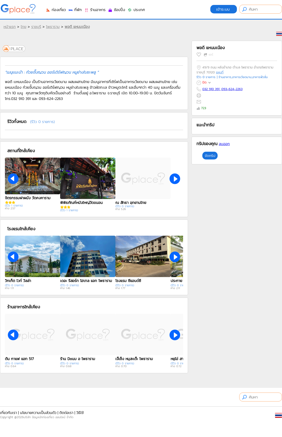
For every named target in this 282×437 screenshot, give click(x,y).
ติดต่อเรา (66, 412)
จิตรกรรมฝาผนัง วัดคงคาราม (28, 198)
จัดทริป (210, 155)
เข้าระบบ (223, 9)
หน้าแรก (10, 26)
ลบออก (224, 144)
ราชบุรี (36, 26)
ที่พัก (75, 9)
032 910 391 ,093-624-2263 (222, 89)
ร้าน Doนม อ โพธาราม (77, 359)
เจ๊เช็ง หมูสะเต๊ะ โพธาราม (134, 359)
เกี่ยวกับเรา (8, 412)
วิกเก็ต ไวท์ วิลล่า (18, 280)
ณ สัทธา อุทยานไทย (130, 202)
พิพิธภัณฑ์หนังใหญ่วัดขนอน (81, 202)
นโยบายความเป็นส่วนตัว (38, 412)
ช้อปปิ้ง (116, 9)
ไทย (23, 26)
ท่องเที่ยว (56, 9)
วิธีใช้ (80, 412)
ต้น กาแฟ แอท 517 (19, 359)
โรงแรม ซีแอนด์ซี (128, 280)
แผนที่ (219, 72)
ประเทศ (136, 9)
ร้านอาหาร (95, 9)
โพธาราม (53, 26)
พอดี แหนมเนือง (77, 26)
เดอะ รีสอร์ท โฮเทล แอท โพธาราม (86, 280)
